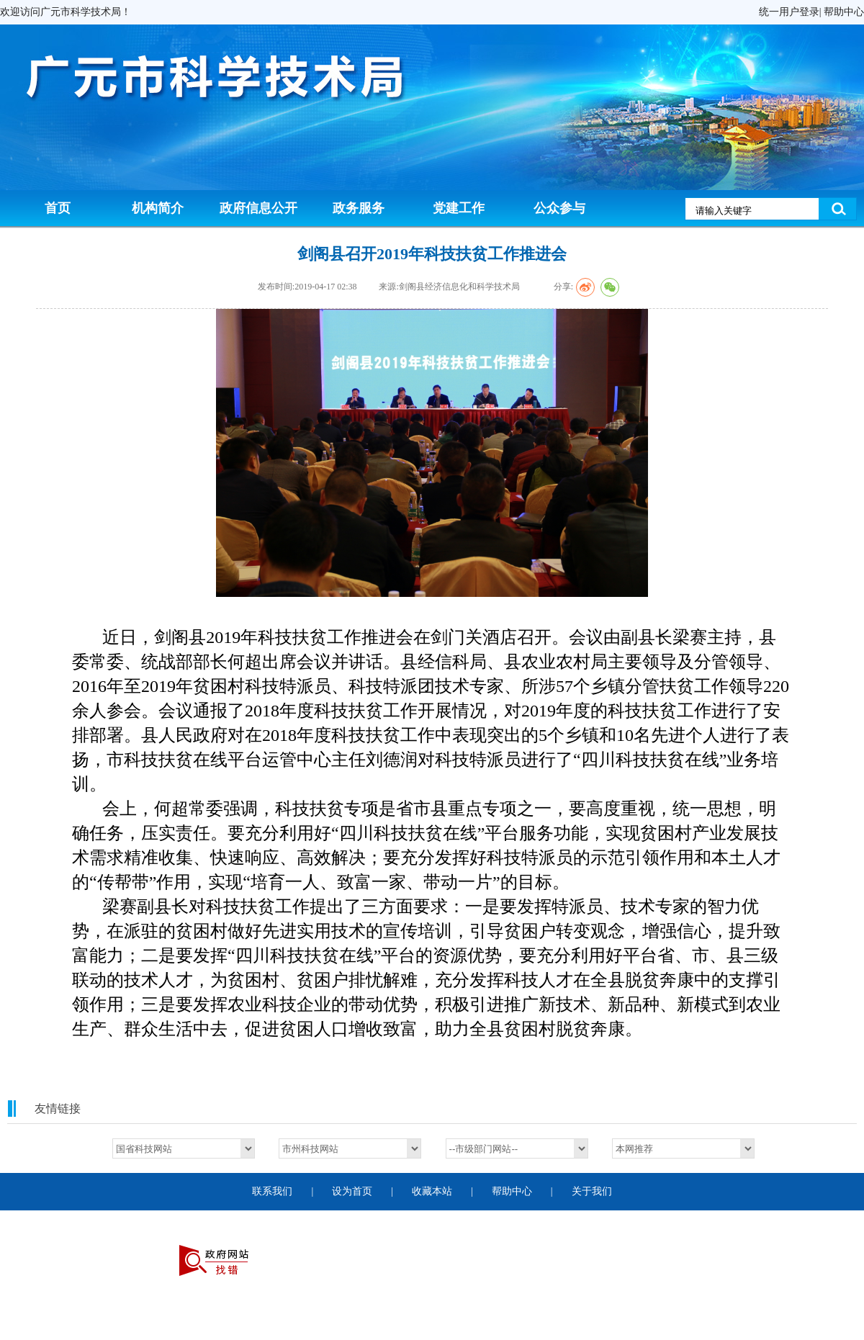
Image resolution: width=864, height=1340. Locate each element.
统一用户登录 (789, 11)
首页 (58, 208)
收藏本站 (432, 1191)
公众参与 (559, 208)
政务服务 (358, 208)
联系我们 (272, 1191)
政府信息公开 (258, 208)
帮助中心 (844, 11)
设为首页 (352, 1191)
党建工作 (459, 208)
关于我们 (592, 1191)
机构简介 (158, 208)
